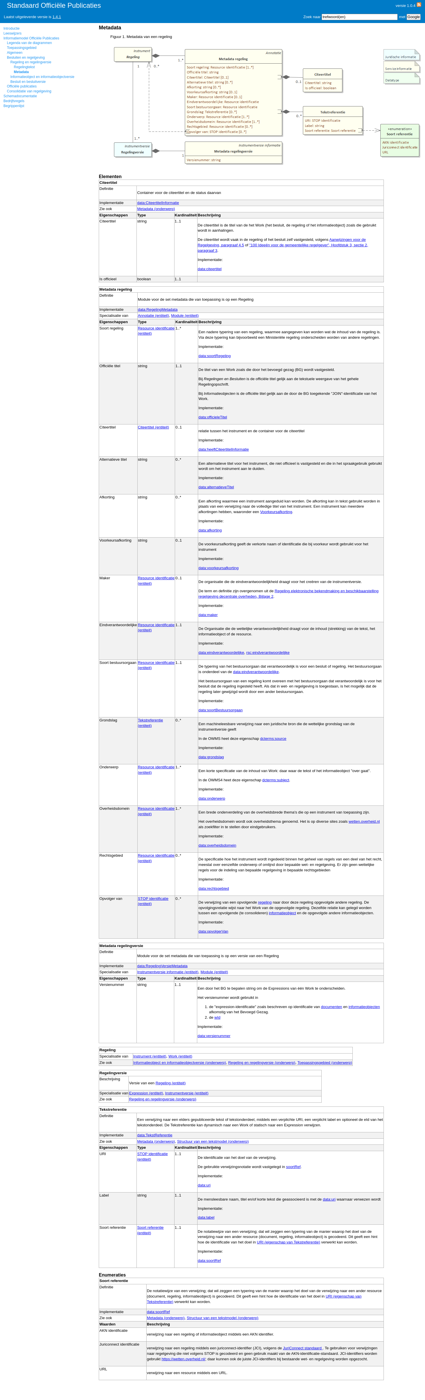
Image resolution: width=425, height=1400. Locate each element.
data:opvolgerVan (213, 931)
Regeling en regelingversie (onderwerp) (261, 1062)
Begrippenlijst (13, 106)
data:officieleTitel (212, 417)
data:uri (204, 1185)
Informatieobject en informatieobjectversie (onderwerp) (179, 1062)
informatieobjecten (364, 1007)
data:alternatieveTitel (216, 487)
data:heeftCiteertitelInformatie (223, 449)
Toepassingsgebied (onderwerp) (324, 1062)
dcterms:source (273, 738)
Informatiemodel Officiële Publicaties (31, 38)
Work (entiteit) (180, 1056)
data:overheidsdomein (217, 845)
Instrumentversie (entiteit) (186, 1093)
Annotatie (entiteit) (153, 315)
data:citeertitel (210, 269)
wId (218, 1017)
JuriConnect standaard (303, 1348)
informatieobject (282, 913)
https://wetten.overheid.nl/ (183, 1359)
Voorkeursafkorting (276, 512)
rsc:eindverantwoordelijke (267, 652)
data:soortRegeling (214, 356)
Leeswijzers (12, 33)
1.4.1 (56, 17)
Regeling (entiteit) (170, 1083)
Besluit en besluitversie (28, 82)
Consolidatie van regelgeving (29, 91)
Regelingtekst (24, 67)
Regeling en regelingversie (30, 62)
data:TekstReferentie (154, 1135)
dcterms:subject (275, 780)
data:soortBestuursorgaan (220, 710)
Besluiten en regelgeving (26, 58)
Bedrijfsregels (13, 101)
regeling (265, 902)
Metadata (21, 72)
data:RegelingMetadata (158, 309)
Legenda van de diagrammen (29, 43)
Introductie (11, 28)
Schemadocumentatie (20, 96)
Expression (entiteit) (146, 1093)
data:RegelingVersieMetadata (162, 966)
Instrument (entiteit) (149, 1056)
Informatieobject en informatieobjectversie (42, 77)
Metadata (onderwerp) (156, 209)
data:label (206, 1217)
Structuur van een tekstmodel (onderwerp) (213, 1141)
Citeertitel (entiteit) (153, 427)
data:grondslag (211, 757)
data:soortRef (209, 1260)
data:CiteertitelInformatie (158, 203)
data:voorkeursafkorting (218, 568)
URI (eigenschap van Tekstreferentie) (288, 1242)
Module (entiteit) (185, 315)
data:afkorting (210, 530)
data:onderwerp (211, 798)
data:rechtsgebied (213, 888)
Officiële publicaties (22, 86)
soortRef (293, 1167)
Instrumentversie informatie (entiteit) (167, 972)
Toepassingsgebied (22, 48)
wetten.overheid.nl (364, 821)
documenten (331, 1007)
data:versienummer (214, 1036)
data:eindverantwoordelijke (221, 652)
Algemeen (14, 53)
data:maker (208, 615)
